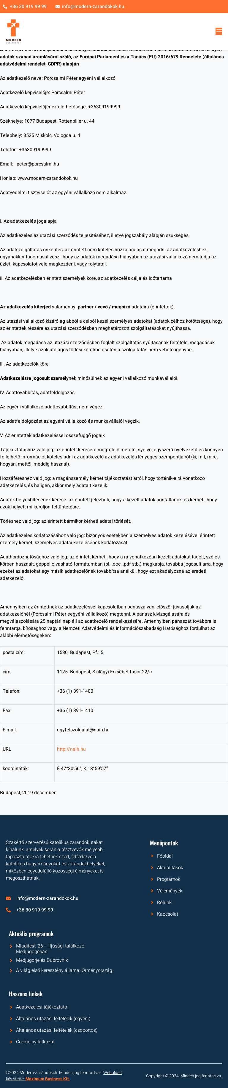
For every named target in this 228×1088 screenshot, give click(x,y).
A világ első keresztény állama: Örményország (64, 970)
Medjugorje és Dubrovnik (42, 960)
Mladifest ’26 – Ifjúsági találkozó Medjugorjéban (50, 948)
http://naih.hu (71, 749)
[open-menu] (219, 31)
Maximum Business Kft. (48, 1079)
